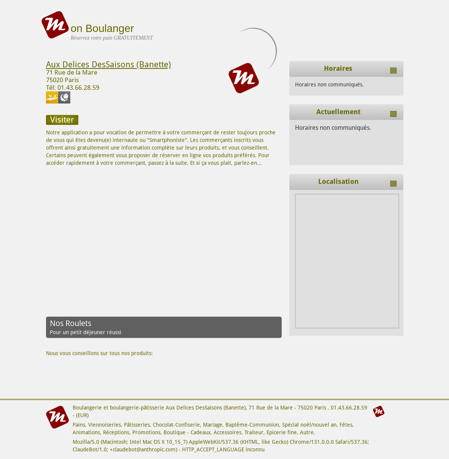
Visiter (62, 119)
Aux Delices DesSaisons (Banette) (108, 64)
